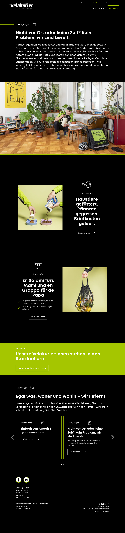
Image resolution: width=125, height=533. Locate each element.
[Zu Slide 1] (63, 464)
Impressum (104, 511)
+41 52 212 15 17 (103, 504)
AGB (97, 511)
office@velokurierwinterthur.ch (96, 509)
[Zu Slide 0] (61, 464)
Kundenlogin (103, 506)
